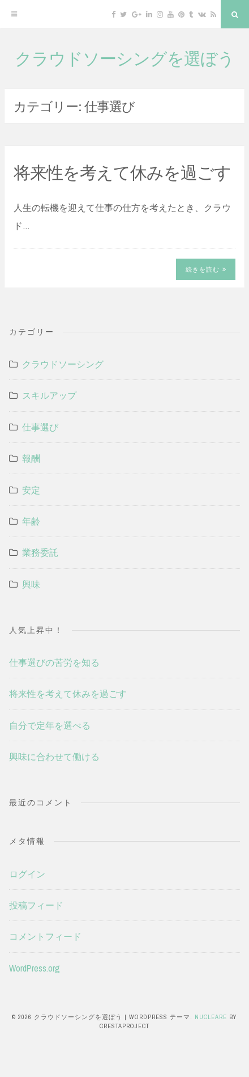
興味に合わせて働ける (54, 756)
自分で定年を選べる (50, 725)
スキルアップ (49, 395)
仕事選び (40, 427)
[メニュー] (14, 14)
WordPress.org (34, 968)
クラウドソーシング (63, 364)
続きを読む (206, 269)
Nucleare (211, 1017)
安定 (31, 490)
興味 (31, 584)
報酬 (31, 458)
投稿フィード (36, 905)
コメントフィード (45, 936)
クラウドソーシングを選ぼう (124, 58)
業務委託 (40, 552)
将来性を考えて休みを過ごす (122, 172)
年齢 (31, 521)
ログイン (27, 874)
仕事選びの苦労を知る (54, 662)
